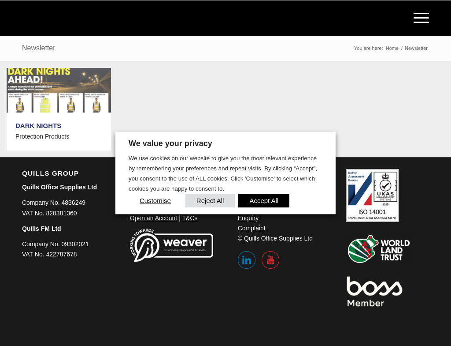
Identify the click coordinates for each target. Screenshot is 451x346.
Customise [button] (155, 201)
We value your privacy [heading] (170, 143)
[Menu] (418, 18)
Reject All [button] (210, 201)
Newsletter (38, 48)
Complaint (252, 228)
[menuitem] (418, 18)
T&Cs (189, 218)
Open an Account (153, 218)
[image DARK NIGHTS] (62, 112)
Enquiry (248, 218)
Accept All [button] (263, 201)
